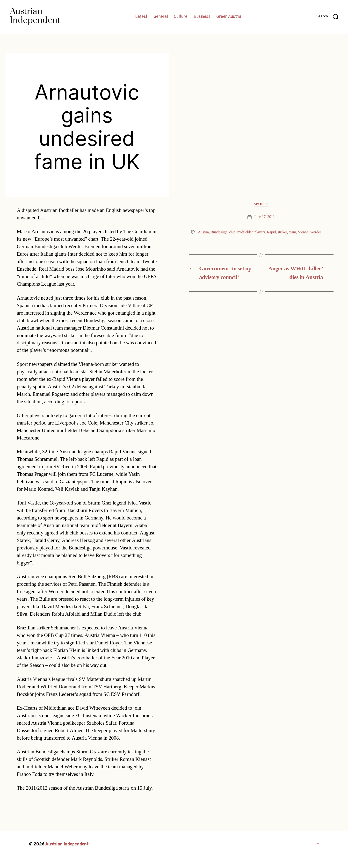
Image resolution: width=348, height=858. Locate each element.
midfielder (245, 232)
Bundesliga (218, 232)
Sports (261, 204)
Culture (181, 17)
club (232, 232)
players (259, 232)
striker (282, 232)
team (292, 232)
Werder (315, 232)
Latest (141, 17)
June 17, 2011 (264, 216)
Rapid (271, 232)
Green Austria (228, 17)
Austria (203, 232)
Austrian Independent (67, 844)
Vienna (303, 232)
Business (202, 17)
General (160, 17)
